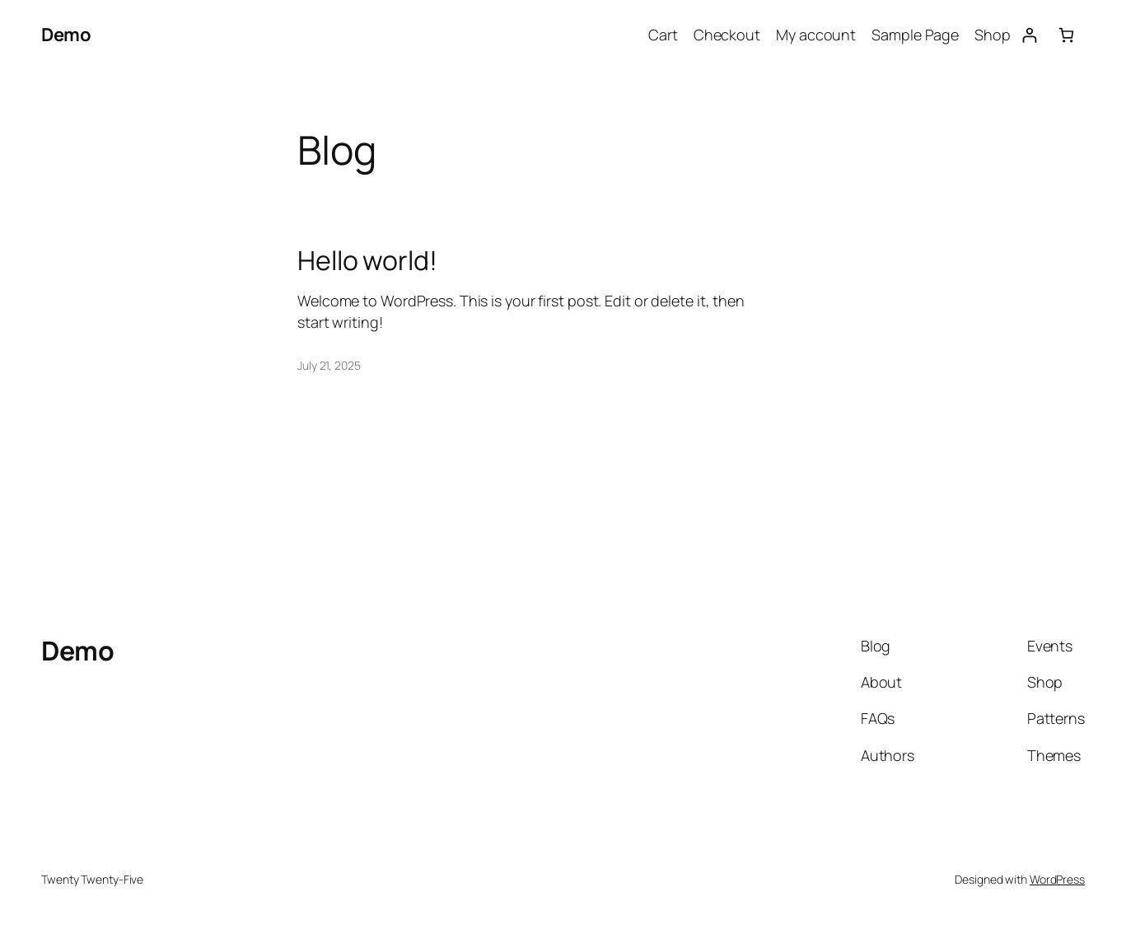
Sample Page (915, 34)
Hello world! (367, 260)
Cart (663, 34)
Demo (66, 34)
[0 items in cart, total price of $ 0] (1066, 35)
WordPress (1057, 879)
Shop (992, 34)
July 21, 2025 (329, 365)
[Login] (1029, 35)
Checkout (727, 34)
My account (816, 34)
